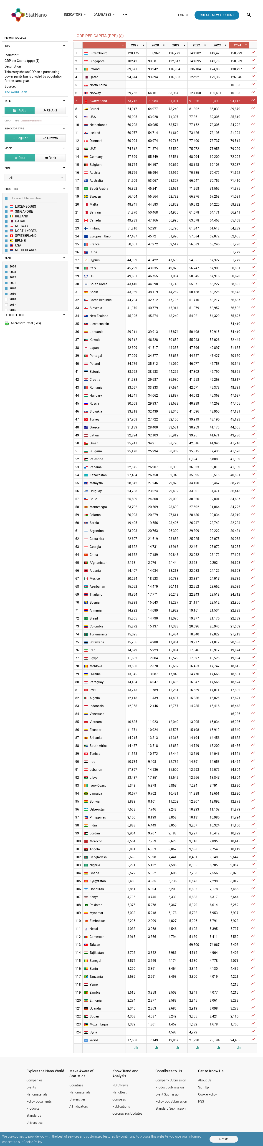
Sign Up (203, 1087)
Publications (121, 1106)
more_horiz (125, 14)
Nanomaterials (36, 1094)
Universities (34, 1122)
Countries (76, 1085)
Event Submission (167, 1094)
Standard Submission (170, 1108)
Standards (33, 1115)
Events (31, 1087)
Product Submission (169, 1087)
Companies (34, 1080)
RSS (201, 1101)
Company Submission (170, 1080)
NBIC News (120, 1085)
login (183, 15)
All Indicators (78, 1106)
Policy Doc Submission (171, 1101)
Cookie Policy (32, 1142)
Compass (119, 1099)
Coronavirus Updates (127, 1113)
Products (32, 1108)
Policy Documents (39, 1101)
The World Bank (16, 92)
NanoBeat (119, 1092)
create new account (217, 15)
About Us (204, 1080)
